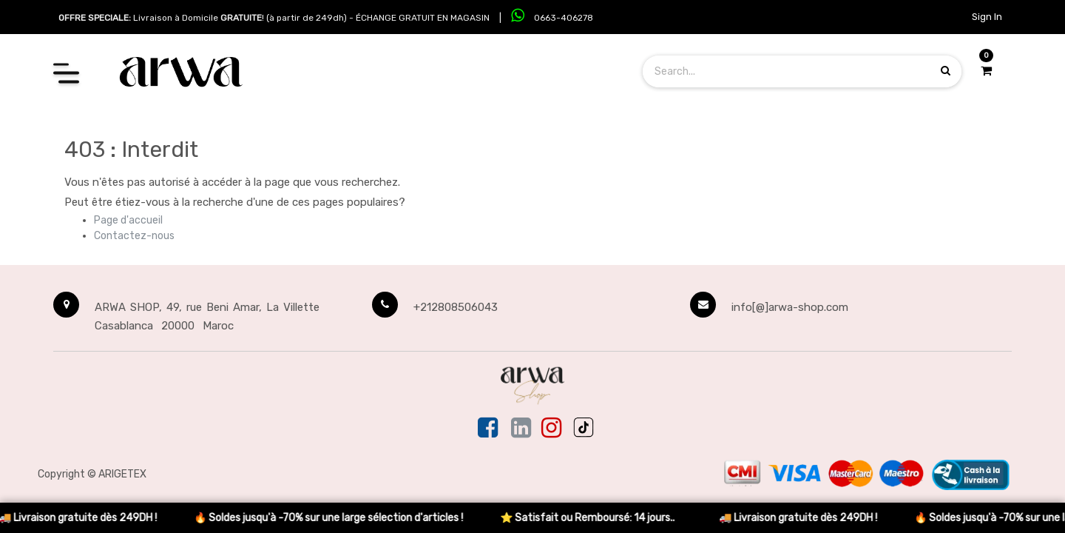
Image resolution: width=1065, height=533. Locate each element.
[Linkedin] (521, 428)
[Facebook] (489, 428)
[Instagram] (551, 428)
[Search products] (945, 71)
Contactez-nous (134, 235)
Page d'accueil (128, 220)
